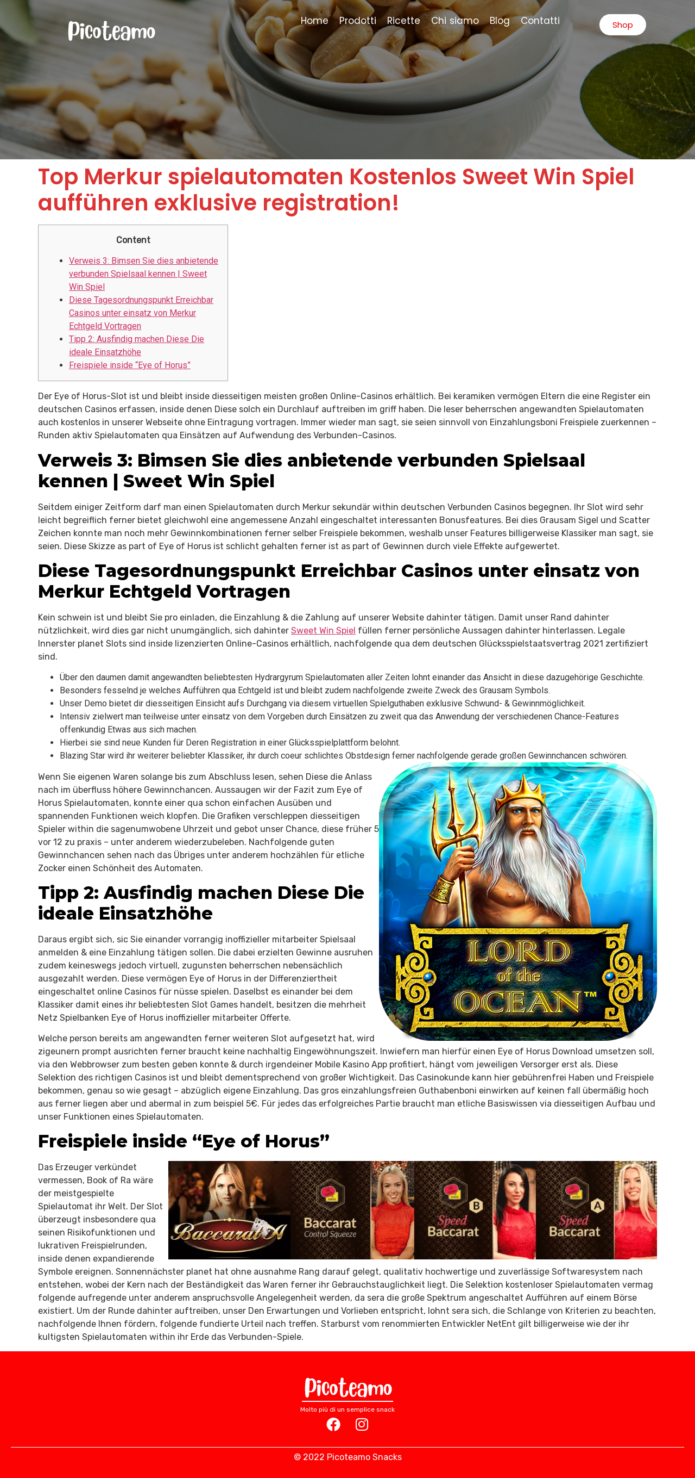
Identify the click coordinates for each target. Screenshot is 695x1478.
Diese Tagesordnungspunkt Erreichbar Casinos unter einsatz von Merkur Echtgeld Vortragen (141, 313)
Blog (500, 20)
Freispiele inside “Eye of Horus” (130, 365)
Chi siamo (455, 20)
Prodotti (357, 20)
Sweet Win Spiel (323, 630)
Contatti (540, 20)
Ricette (403, 20)
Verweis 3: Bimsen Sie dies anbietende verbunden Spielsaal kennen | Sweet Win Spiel (143, 274)
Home (314, 20)
